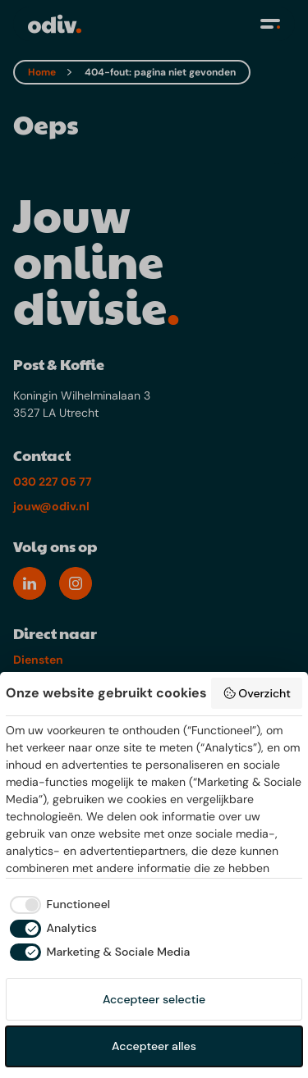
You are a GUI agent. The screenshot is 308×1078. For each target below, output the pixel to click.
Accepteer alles (154, 1046)
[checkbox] (58, 905)
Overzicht (257, 693)
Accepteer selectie (154, 999)
